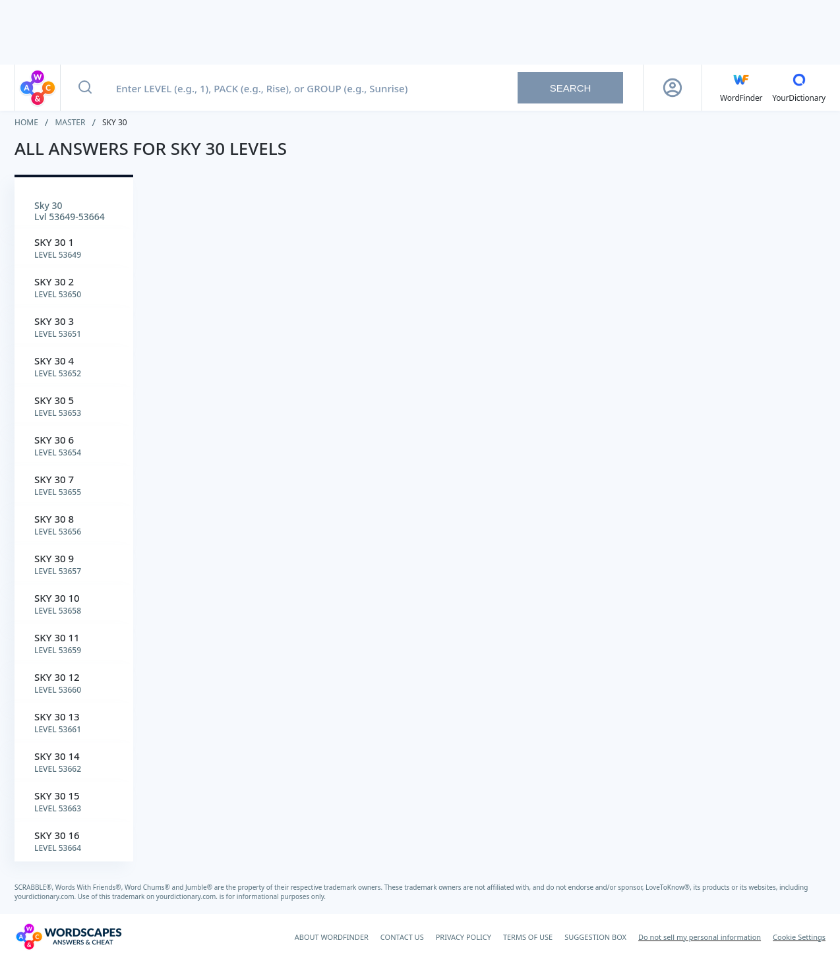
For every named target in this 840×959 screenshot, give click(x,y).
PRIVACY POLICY (463, 937)
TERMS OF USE (528, 937)
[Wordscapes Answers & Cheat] (69, 936)
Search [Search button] (570, 88)
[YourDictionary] (798, 87)
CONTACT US (402, 937)
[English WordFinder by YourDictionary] (741, 87)
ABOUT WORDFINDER (332, 937)
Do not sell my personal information (699, 937)
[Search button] (85, 88)
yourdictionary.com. (46, 896)
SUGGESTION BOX (595, 937)
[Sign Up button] (672, 88)
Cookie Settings (799, 937)
